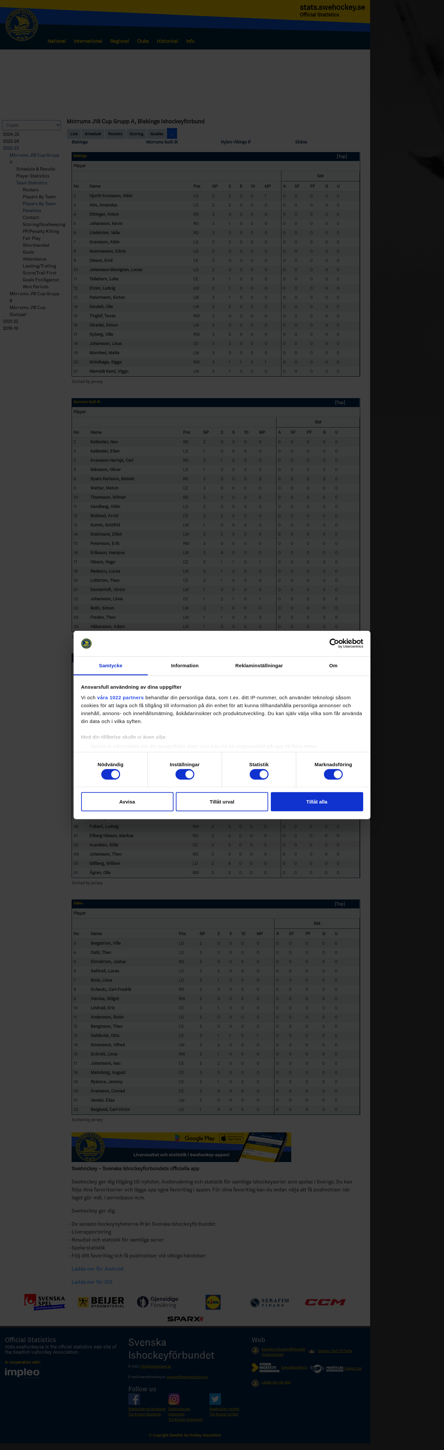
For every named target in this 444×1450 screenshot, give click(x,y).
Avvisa (127, 801)
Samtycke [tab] (110, 665)
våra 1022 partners (120, 697)
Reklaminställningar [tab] (259, 665)
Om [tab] (333, 665)
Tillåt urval (222, 801)
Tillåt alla (317, 801)
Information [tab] (185, 665)
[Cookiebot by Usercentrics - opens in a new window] (334, 643)
